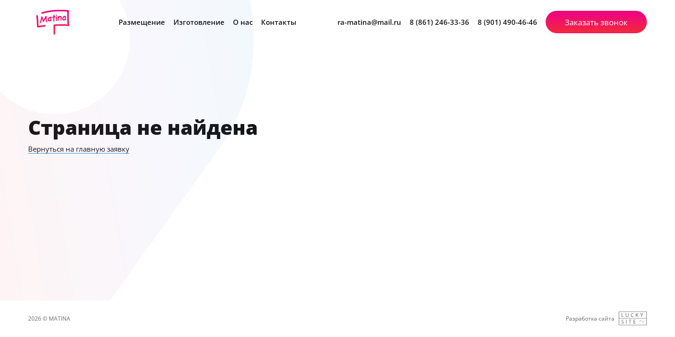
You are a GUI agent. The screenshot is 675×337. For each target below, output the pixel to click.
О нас (243, 22)
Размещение (142, 22)
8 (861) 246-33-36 (439, 22)
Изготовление (199, 22)
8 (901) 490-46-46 (507, 22)
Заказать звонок (596, 22)
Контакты (278, 22)
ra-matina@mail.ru (369, 22)
